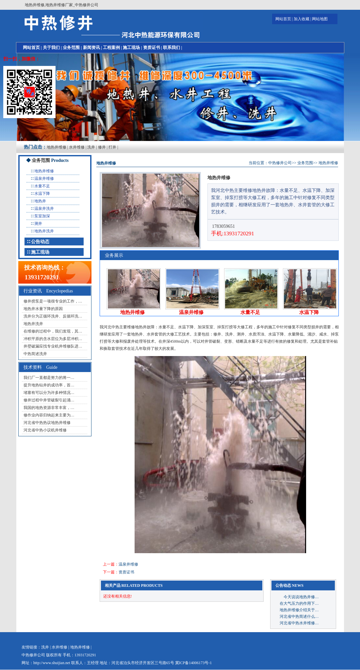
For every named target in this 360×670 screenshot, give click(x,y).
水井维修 (77, 147)
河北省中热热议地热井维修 (47, 422)
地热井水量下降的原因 (43, 308)
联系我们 (171, 47)
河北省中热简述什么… (299, 616)
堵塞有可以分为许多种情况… (49, 392)
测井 (38, 223)
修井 (102, 147)
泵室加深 (42, 216)
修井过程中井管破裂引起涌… (49, 400)
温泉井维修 (44, 178)
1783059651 (223, 226)
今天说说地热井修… (299, 597)
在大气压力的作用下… (299, 603)
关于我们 (51, 47)
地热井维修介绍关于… (299, 610)
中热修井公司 (280, 163)
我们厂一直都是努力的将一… (49, 377)
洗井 (91, 147)
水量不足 (42, 186)
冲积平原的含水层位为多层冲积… (53, 338)
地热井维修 (56, 147)
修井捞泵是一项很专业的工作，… (53, 301)
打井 (112, 147)
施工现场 (131, 47)
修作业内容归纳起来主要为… (49, 415)
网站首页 (283, 19)
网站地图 (320, 19)
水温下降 (42, 193)
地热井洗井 (44, 231)
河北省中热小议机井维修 (45, 430)
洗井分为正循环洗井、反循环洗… (53, 316)
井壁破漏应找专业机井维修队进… (53, 346)
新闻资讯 (91, 47)
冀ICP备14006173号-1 (193, 663)
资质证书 (151, 47)
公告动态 (40, 241)
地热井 (40, 201)
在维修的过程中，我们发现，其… (53, 331)
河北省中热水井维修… (299, 623)
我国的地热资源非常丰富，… (49, 407)
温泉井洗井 (44, 208)
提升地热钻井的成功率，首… (49, 385)
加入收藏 (301, 19)
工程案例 (111, 47)
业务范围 (71, 47)
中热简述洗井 (35, 353)
